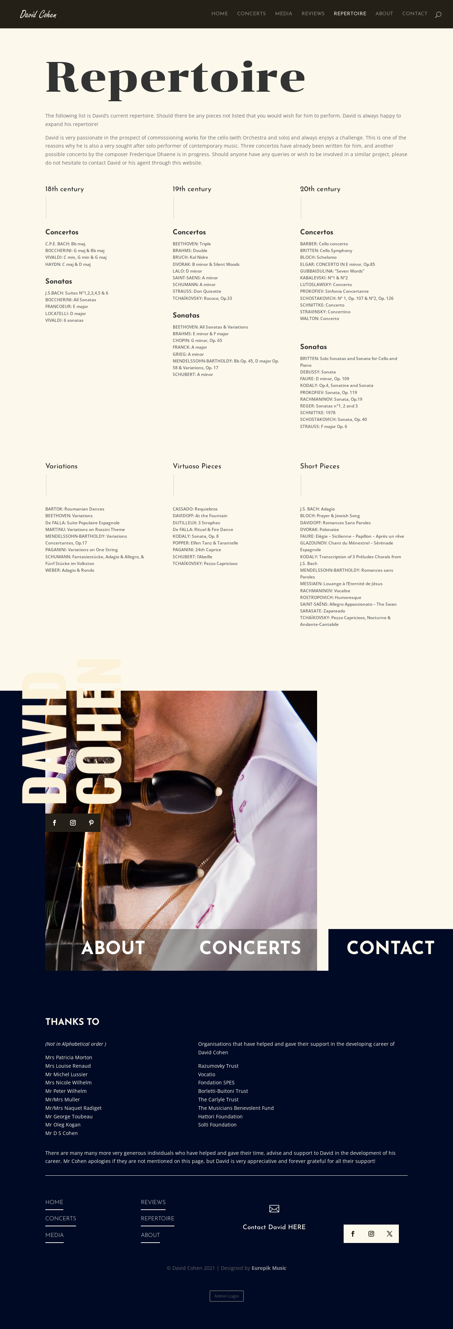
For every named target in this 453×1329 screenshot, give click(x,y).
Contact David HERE (274, 1227)
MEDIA (54, 1235)
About (384, 14)
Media (283, 14)
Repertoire (350, 14)
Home (219, 14)
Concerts (251, 14)
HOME (54, 1202)
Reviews (313, 14)
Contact (415, 14)
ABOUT (150, 1235)
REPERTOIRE (157, 1219)
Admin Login (226, 1296)
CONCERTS (60, 1219)
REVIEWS (153, 1202)
